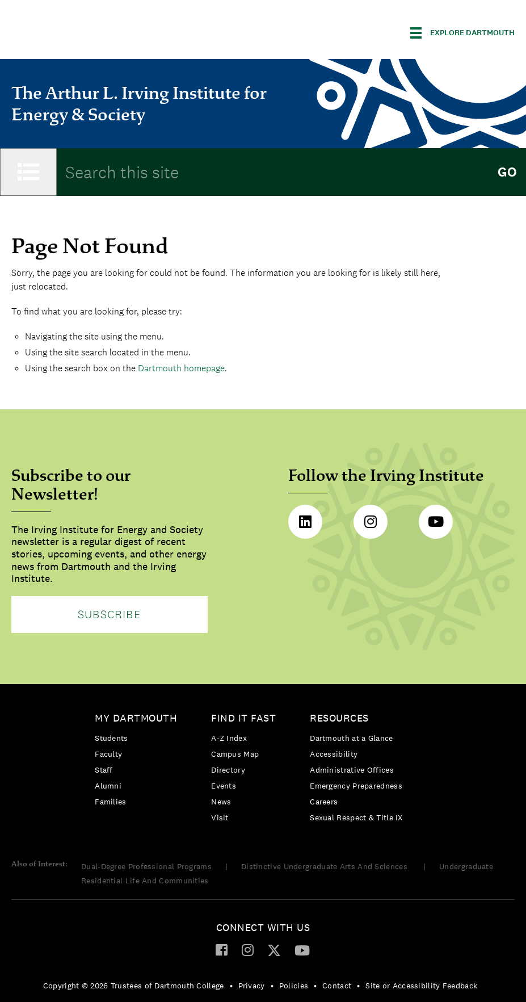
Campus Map (235, 754)
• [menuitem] (231, 985)
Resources (339, 718)
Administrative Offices (352, 770)
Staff (104, 770)
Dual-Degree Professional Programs (146, 866)
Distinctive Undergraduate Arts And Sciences (325, 866)
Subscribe (109, 614)
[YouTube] (302, 950)
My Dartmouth (136, 718)
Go (507, 172)
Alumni (108, 786)
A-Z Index (229, 738)
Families (110, 801)
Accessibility (333, 754)
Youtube (436, 521)
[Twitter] (274, 950)
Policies (293, 985)
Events (223, 786)
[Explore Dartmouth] (462, 33)
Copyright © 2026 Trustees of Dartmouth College (133, 985)
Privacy (251, 985)
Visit (220, 817)
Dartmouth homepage (181, 368)
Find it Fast (243, 718)
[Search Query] (272, 172)
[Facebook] (222, 949)
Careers (324, 801)
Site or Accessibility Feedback (421, 985)
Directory (228, 770)
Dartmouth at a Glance (351, 738)
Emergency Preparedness (356, 786)
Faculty (108, 754)
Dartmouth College (101, 31)
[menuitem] (139, 762)
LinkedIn (305, 521)
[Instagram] (248, 949)
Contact (336, 985)
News (221, 801)
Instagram (370, 521)
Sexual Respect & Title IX (356, 817)
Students (111, 738)
